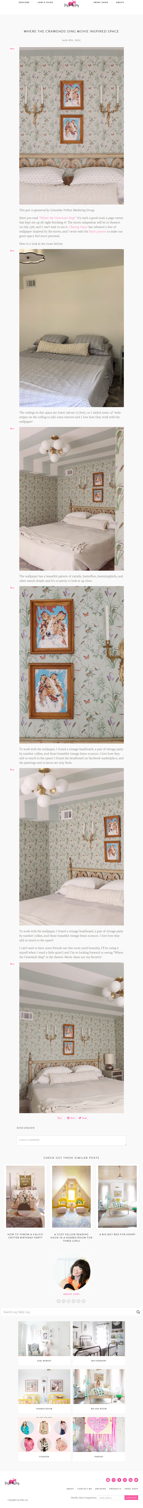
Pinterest (64, 1301)
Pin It (60, 1118)
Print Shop (101, 12)
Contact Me (84, 1488)
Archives (100, 1488)
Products (115, 1488)
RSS (79, 1301)
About (120, 12)
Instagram (69, 1301)
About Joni (71, 1294)
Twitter (84, 1301)
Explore (24, 12)
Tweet (83, 1118)
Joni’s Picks (45, 12)
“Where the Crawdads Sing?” (58, 218)
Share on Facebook (71, 1118)
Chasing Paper (78, 227)
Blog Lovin (74, 1301)
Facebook (59, 1301)
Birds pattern (97, 231)
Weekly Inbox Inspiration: (84, 1497)
